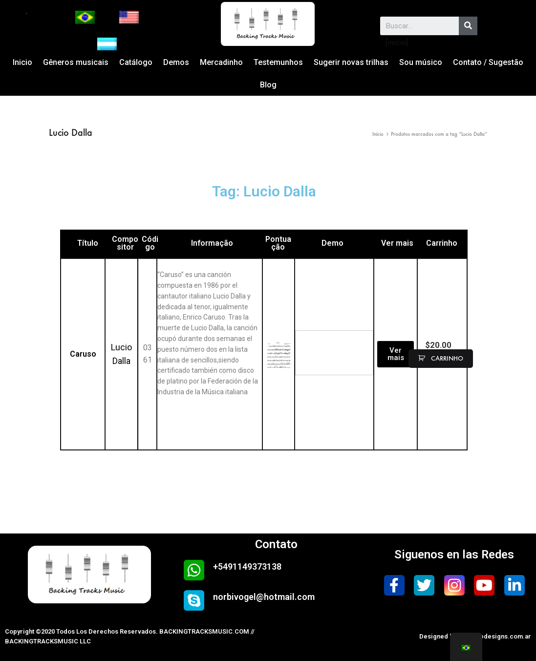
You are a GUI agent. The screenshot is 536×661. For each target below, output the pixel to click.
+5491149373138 (247, 566)
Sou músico (420, 62)
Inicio (22, 62)
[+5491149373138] (194, 570)
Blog (268, 84)
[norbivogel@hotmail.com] (194, 600)
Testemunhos (278, 62)
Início (378, 134)
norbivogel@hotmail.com (264, 597)
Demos (176, 62)
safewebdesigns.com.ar (494, 636)
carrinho (446, 358)
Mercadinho (221, 62)
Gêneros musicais (75, 62)
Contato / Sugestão (488, 62)
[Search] (468, 26)
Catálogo (135, 62)
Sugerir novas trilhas (351, 62)
